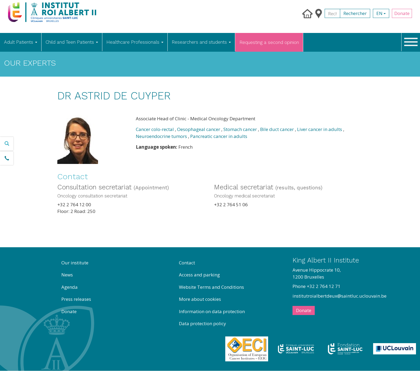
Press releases (76, 299)
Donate (402, 13)
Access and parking (199, 275)
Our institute (74, 263)
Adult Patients (20, 42)
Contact (187, 263)
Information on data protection (212, 311)
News (67, 275)
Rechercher (355, 13)
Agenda (69, 287)
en (381, 13)
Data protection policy (202, 323)
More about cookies (200, 299)
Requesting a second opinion (269, 42)
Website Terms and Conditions (211, 287)
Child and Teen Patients (72, 42)
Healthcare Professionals (134, 42)
